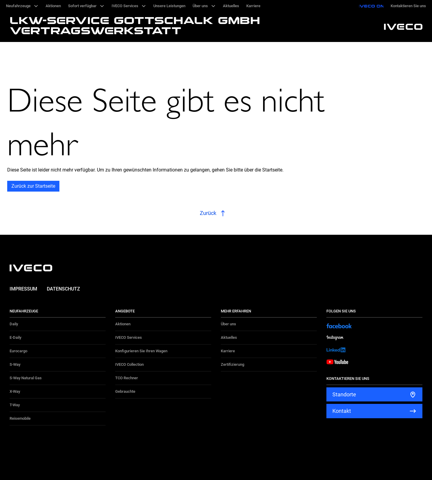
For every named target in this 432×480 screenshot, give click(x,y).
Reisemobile (20, 418)
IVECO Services (128, 337)
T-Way (15, 405)
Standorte (344, 394)
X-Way (15, 391)
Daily (14, 324)
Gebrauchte (125, 391)
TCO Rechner (126, 378)
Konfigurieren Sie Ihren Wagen (141, 351)
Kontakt (341, 411)
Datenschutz (63, 289)
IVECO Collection (129, 364)
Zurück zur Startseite (33, 186)
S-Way (15, 364)
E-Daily (15, 337)
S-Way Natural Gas (26, 378)
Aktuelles (229, 337)
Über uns (228, 324)
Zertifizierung (232, 364)
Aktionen (122, 324)
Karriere (228, 351)
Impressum (23, 289)
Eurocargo (18, 351)
